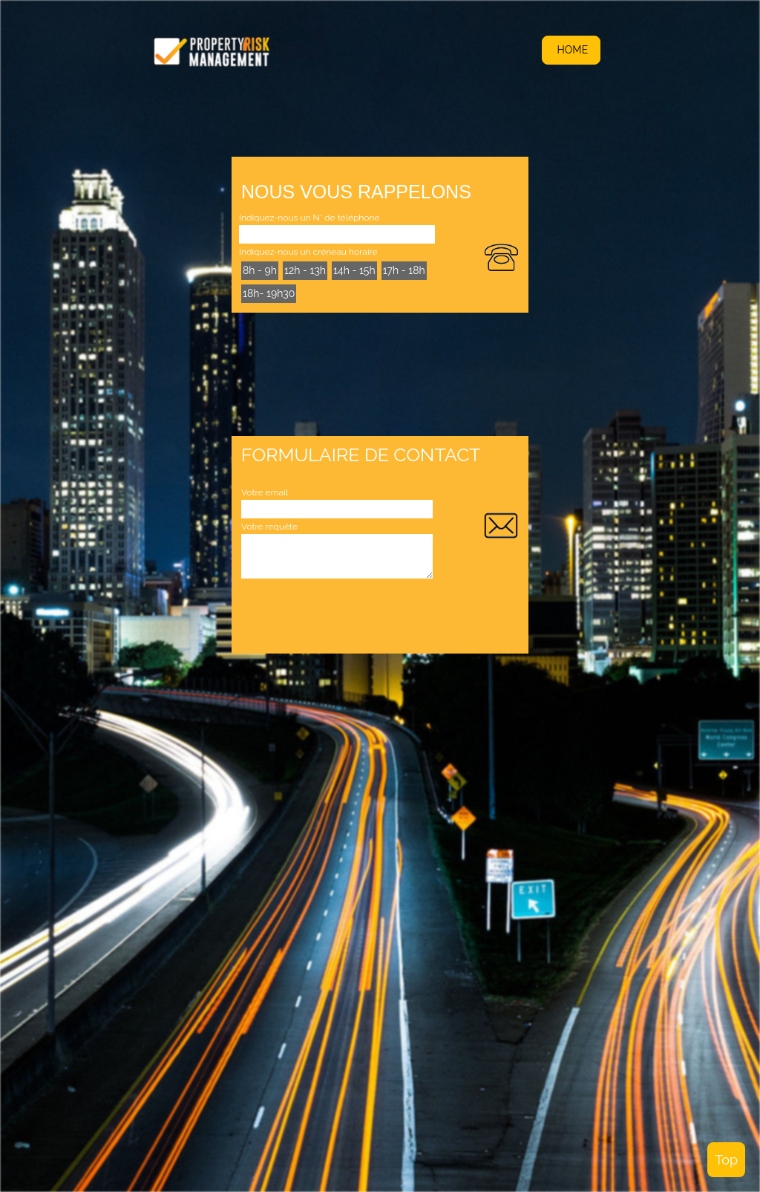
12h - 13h (305, 270)
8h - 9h (260, 270)
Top (726, 1159)
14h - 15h (354, 270)
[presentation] (354, 615)
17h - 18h (404, 270)
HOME (571, 50)
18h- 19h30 (269, 293)
